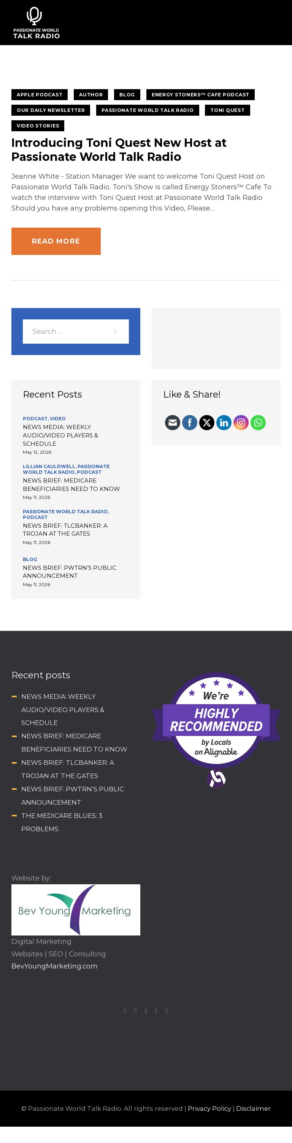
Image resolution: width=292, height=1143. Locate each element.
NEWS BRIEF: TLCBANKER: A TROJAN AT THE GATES (65, 530)
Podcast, (36, 418)
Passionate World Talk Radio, (66, 469)
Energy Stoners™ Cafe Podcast (200, 94)
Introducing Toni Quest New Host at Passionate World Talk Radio (119, 150)
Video (58, 418)
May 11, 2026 (36, 497)
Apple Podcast (39, 94)
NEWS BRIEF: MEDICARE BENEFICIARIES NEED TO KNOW (71, 484)
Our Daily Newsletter (51, 110)
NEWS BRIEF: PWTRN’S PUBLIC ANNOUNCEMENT (69, 572)
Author (91, 94)
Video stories (38, 126)
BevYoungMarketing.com (54, 966)
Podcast (89, 472)
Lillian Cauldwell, (50, 466)
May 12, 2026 (37, 452)
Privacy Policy (209, 1108)
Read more (56, 241)
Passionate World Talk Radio (148, 110)
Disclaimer (253, 1108)
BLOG (127, 94)
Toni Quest (227, 110)
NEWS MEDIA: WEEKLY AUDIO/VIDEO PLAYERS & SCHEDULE (60, 435)
